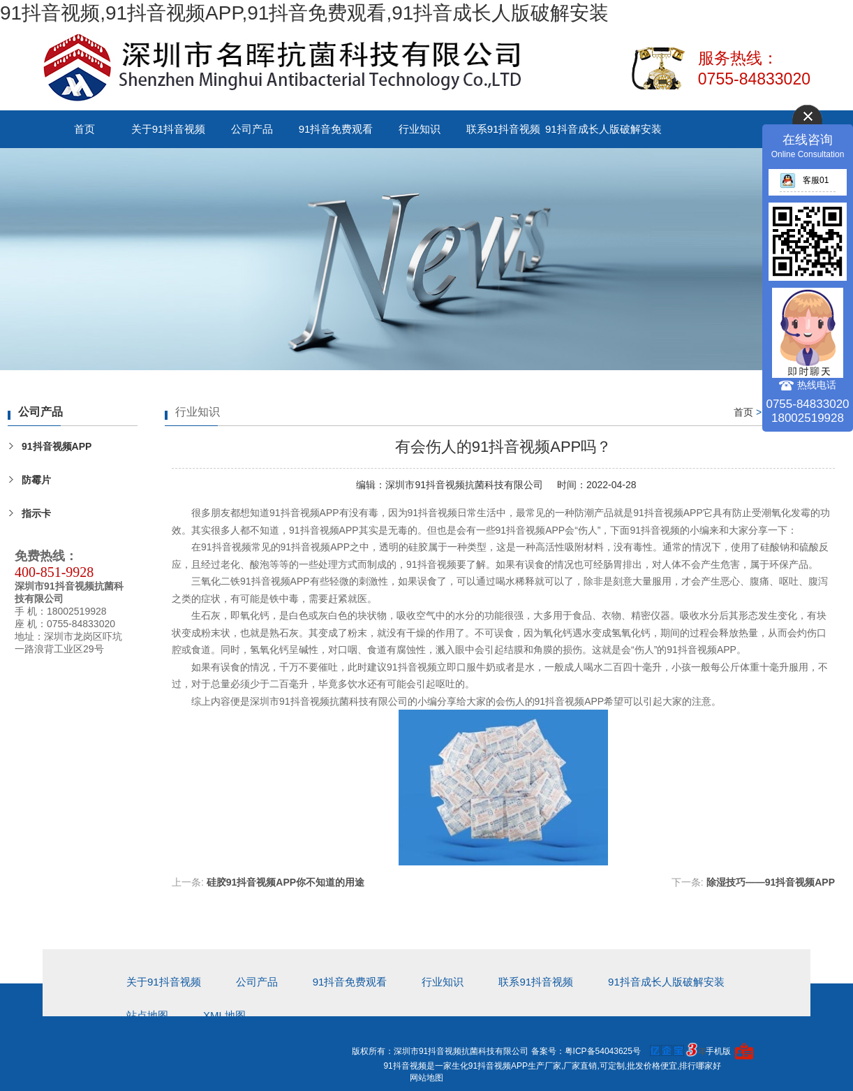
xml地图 (224, 1015)
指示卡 (36, 513)
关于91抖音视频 (168, 129)
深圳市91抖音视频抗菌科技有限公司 (464, 484)
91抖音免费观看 (336, 129)
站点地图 (147, 1015)
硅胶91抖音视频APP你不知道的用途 (285, 882)
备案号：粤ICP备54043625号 (586, 1051)
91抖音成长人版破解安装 (603, 129)
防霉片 (36, 479)
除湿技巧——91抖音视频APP (770, 882)
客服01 (804, 180)
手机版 (718, 1051)
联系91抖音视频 (503, 129)
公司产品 (252, 129)
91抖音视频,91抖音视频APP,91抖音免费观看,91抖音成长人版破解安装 (304, 13)
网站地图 (426, 1078)
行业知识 (419, 129)
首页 (84, 129)
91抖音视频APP (56, 446)
